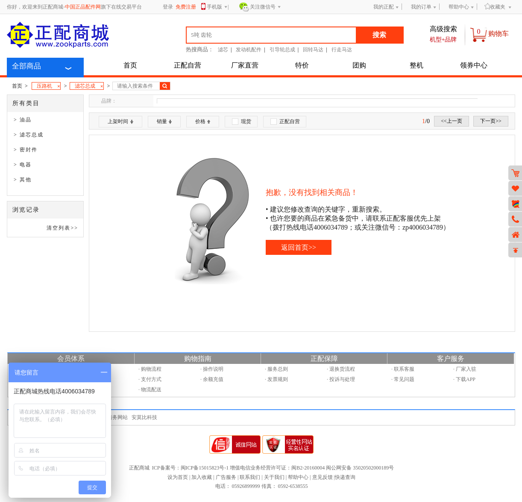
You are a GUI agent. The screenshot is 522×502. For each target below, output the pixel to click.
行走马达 (341, 50)
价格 (202, 121)
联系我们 (250, 477)
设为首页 (177, 477)
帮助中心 (459, 7)
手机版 (217, 7)
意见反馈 (322, 477)
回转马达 (313, 50)
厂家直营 (244, 65)
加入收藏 (201, 477)
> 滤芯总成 (29, 135)
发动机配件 (248, 50)
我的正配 (383, 7)
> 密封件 (26, 150)
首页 (130, 65)
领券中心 (473, 65)
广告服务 (226, 477)
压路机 (48, 86)
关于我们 (274, 477)
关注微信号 (265, 7)
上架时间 (120, 121)
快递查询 (345, 477)
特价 (302, 65)
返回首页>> (298, 247)
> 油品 (23, 120)
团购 (359, 65)
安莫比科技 (144, 417)
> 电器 (23, 165)
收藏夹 (494, 6)
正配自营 (187, 65)
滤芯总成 (89, 86)
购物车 (498, 33)
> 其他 (23, 180)
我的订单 (421, 7)
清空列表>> (62, 228)
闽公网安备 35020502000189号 (360, 468)
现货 (241, 121)
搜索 (379, 34)
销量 (164, 121)
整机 (416, 65)
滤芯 (223, 50)
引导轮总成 (282, 50)
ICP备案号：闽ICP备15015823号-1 (190, 468)
